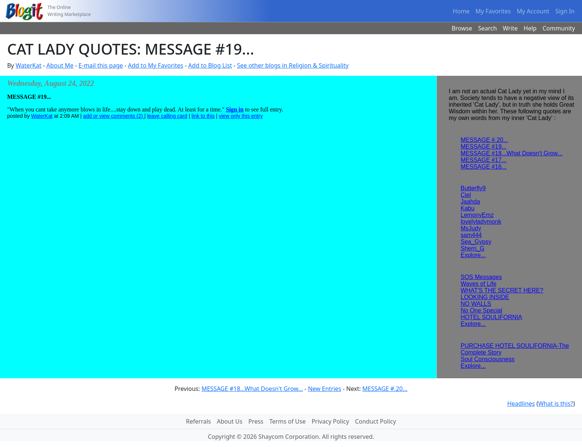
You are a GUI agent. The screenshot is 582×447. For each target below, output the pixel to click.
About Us (229, 421)
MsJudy (471, 228)
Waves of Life (478, 284)
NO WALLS (476, 304)
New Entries (324, 389)
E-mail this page (101, 65)
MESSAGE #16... (484, 166)
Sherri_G (472, 248)
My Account (533, 11)
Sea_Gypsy (476, 242)
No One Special (481, 310)
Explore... (473, 255)
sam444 (471, 235)
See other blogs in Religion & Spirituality (293, 65)
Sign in (235, 109)
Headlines (521, 403)
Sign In (565, 11)
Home (461, 11)
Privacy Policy (330, 421)
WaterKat (29, 65)
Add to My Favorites (155, 65)
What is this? (555, 403)
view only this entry (241, 116)
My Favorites (493, 11)
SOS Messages (481, 277)
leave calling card (167, 116)
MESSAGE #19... (484, 146)
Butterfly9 (473, 188)
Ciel (466, 195)
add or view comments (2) (113, 116)
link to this (203, 116)
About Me (59, 65)
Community (559, 28)
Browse (462, 28)
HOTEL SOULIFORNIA (491, 317)
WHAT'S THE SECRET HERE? (502, 290)
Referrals (198, 421)
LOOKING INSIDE (485, 297)
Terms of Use (287, 421)
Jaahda (470, 201)
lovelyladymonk (481, 221)
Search (487, 28)
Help (530, 28)
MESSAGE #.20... (484, 140)
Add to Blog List (210, 65)
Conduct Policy (375, 421)
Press (255, 421)
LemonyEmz (477, 215)
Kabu (467, 208)
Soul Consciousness (487, 359)
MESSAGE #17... (484, 160)
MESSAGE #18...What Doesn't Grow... (511, 153)
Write (510, 28)
